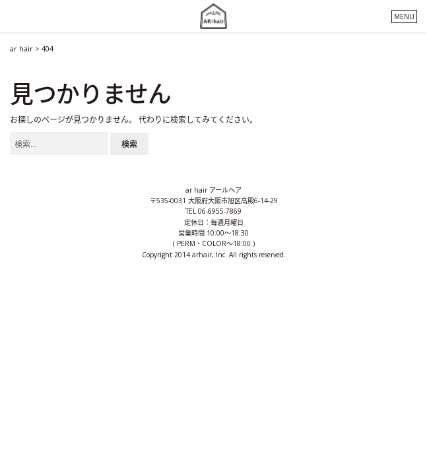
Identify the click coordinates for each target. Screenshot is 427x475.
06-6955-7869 (220, 211)
